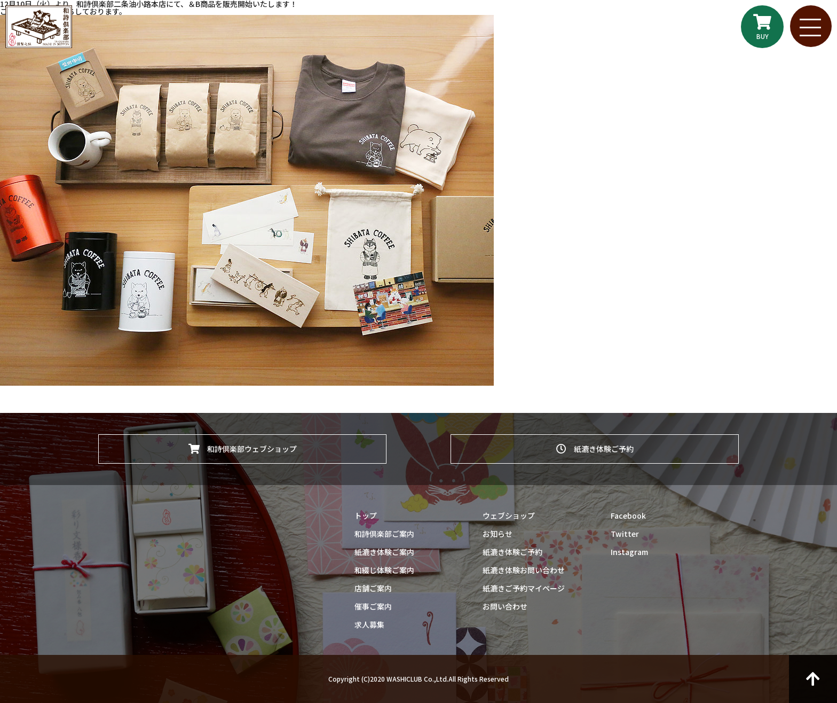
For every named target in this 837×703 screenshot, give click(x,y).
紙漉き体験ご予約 (595, 448)
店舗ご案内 (373, 588)
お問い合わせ (505, 606)
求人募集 (369, 624)
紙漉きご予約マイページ (524, 588)
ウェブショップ (509, 515)
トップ (365, 515)
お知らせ (497, 533)
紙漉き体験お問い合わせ (524, 570)
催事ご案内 (373, 606)
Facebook (628, 515)
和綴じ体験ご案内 (384, 570)
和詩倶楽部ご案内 (384, 533)
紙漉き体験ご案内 (384, 551)
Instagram (629, 551)
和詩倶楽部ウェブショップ (242, 448)
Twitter (625, 533)
